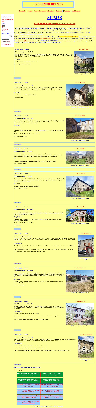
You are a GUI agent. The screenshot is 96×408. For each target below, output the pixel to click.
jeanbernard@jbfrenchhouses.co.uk (26, 40)
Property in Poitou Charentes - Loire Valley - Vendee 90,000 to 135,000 (28, 390)
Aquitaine (67, 11)
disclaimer (67, 40)
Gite (3, 28)
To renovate (5, 29)
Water (3, 26)
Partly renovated (6, 30)
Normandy (22, 11)
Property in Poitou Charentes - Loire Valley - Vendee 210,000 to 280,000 (52, 396)
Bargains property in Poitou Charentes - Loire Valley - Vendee (28, 374)
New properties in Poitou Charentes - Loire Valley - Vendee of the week (52, 374)
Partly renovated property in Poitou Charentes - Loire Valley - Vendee (28, 379)
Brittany (30, 11)
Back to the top (17, 78)
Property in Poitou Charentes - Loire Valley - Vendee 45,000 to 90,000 (52, 385)
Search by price (5, 39)
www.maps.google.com (45, 38)
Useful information (6, 44)
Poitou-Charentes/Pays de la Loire (44, 11)
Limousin (59, 11)
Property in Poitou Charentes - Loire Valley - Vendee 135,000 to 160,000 (52, 390)
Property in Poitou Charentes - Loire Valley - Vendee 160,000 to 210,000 (28, 396)
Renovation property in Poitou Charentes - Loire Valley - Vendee (52, 379)
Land (3, 25)
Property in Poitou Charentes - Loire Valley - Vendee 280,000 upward (28, 402)
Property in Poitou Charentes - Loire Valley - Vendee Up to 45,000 (28, 385)
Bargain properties (6, 16)
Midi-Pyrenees (76, 11)
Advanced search (6, 41)
